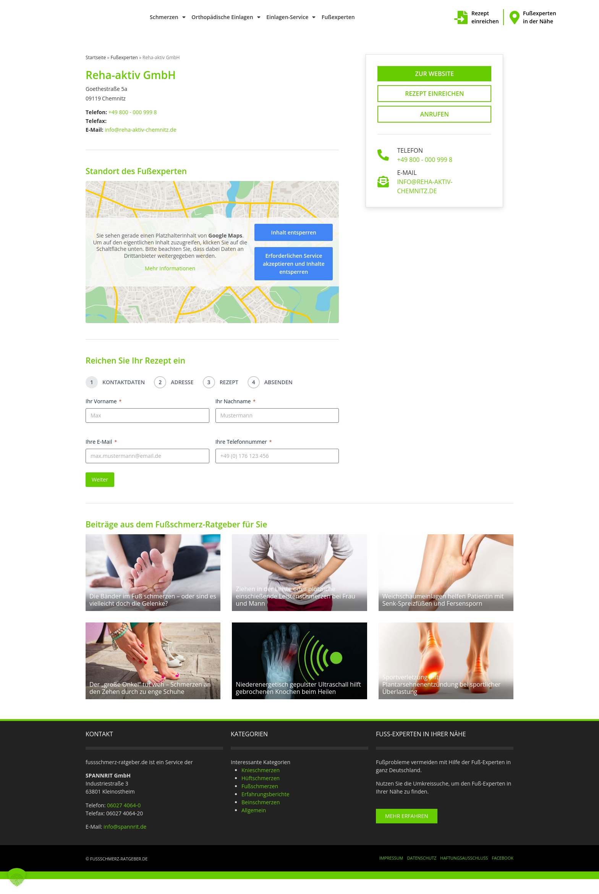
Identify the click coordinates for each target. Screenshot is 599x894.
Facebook (502, 873)
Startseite (96, 57)
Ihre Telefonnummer (243, 441)
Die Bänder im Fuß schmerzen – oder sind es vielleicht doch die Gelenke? (152, 607)
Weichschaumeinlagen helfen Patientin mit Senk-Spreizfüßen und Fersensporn (443, 607)
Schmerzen (168, 17)
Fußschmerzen (259, 800)
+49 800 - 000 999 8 (132, 112)
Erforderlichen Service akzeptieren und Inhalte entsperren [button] (294, 263)
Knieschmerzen (260, 784)
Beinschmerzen (260, 816)
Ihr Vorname (103, 401)
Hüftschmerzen (260, 792)
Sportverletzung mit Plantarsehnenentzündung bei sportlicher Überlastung (441, 698)
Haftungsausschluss (464, 873)
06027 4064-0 (124, 819)
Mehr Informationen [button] (170, 268)
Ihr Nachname (235, 401)
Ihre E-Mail (101, 441)
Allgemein (253, 824)
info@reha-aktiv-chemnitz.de (140, 129)
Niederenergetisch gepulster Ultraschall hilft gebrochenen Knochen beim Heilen (298, 702)
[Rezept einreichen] (461, 17)
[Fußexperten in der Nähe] (514, 17)
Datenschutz (421, 873)
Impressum (391, 873)
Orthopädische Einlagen (225, 17)
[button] (17, 877)
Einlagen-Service (291, 17)
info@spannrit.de (125, 841)
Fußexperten (338, 17)
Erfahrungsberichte (265, 808)
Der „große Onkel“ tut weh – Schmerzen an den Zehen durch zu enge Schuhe (150, 702)
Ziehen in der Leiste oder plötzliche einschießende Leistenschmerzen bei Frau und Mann (295, 603)
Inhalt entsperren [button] (293, 232)
